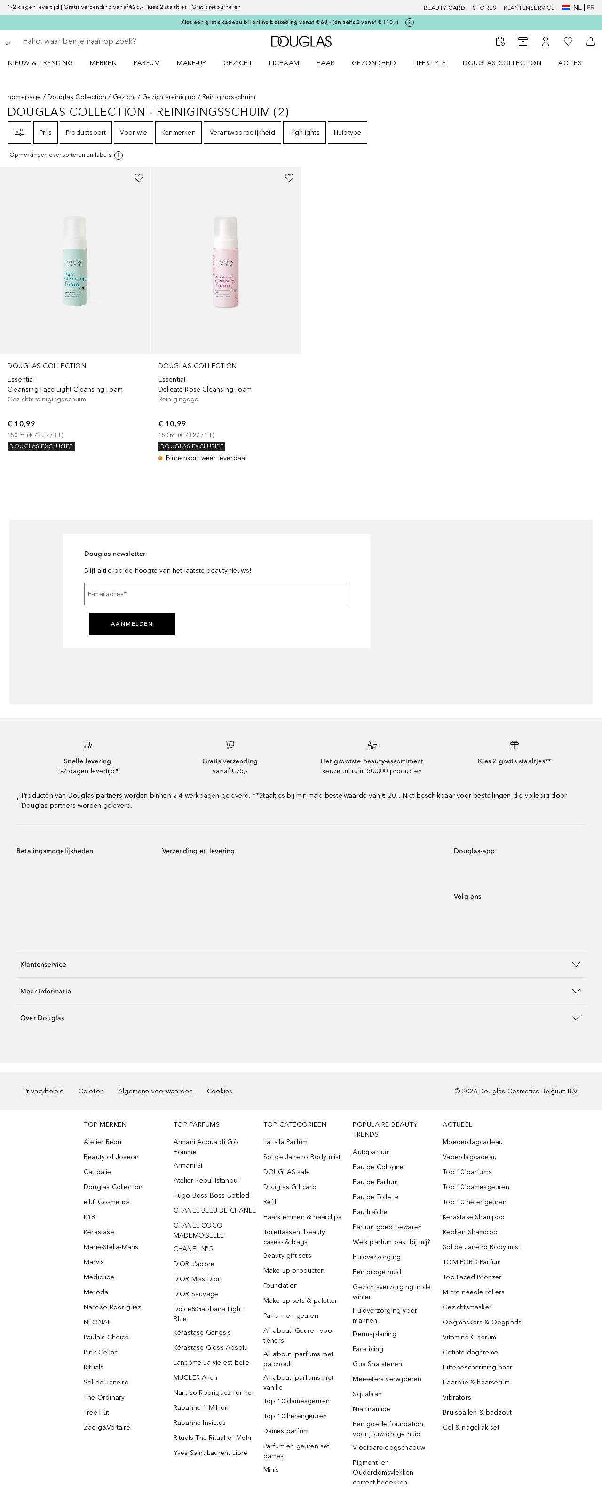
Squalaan (367, 1394)
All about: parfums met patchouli (298, 1359)
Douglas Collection (77, 97)
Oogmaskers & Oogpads (482, 1322)
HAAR (326, 63)
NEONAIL (98, 1322)
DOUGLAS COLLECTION (502, 63)
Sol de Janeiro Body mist (302, 1157)
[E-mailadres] (216, 594)
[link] (75, 309)
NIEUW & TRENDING (40, 63)
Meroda (96, 1292)
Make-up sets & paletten (301, 1301)
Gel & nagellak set (471, 1427)
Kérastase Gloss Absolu (211, 1348)
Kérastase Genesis (202, 1333)
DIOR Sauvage (196, 1294)
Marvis (94, 1262)
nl (572, 7)
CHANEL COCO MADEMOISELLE (199, 1230)
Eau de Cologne (378, 1167)
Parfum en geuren (290, 1316)
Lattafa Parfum (285, 1142)
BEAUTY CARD (445, 8)
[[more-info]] (66, 155)
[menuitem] (46, 63)
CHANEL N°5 (193, 1249)
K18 (89, 1217)
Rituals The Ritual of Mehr (213, 1438)
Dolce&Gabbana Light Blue (208, 1314)
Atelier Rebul (103, 1142)
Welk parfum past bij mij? (391, 1242)
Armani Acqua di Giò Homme (206, 1147)
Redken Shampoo (470, 1232)
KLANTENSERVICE (529, 8)
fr (590, 7)
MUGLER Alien (195, 1378)
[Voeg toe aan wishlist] (138, 178)
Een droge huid (377, 1272)
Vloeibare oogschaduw (389, 1448)
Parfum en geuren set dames (296, 1451)
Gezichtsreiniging (169, 97)
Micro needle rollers (474, 1292)
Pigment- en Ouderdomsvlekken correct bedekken (383, 1472)
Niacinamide (371, 1409)
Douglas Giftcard (290, 1187)
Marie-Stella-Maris (111, 1247)
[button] (301, 964)
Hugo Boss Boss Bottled (211, 1196)
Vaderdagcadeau (470, 1157)
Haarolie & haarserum (476, 1382)
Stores (484, 8)
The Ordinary (104, 1397)
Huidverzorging (377, 1257)
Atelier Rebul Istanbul (206, 1180)
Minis (271, 1470)
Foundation (280, 1286)
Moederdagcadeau (473, 1142)
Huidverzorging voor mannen (385, 1315)
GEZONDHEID (374, 63)
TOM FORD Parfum (472, 1262)
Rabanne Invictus (200, 1423)
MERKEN (103, 63)
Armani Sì (188, 1165)
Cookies (219, 1091)
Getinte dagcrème (470, 1352)
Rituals (93, 1367)
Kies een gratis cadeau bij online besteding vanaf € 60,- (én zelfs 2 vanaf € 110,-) (290, 22)
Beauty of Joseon (111, 1157)
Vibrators (457, 1397)
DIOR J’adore (194, 1264)
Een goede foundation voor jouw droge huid (388, 1429)
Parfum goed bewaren (387, 1227)
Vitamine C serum (469, 1337)
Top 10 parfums (467, 1172)
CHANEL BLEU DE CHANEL (215, 1211)
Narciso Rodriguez (112, 1307)
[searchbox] (91, 41)
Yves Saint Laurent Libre (211, 1453)
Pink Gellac (101, 1352)
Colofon (91, 1091)
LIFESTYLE (429, 63)
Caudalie (97, 1172)
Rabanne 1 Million (201, 1408)
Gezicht (124, 97)
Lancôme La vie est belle (212, 1363)
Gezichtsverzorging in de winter (392, 1292)
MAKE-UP (191, 63)
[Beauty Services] (500, 41)
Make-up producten (294, 1271)
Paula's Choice (106, 1337)
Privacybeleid (44, 1091)
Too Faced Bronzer (472, 1277)
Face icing (368, 1349)
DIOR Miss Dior (197, 1279)
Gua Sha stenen (377, 1364)
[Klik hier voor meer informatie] (409, 22)
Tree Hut (97, 1412)
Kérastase (99, 1232)
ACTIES (570, 63)
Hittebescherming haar (477, 1367)
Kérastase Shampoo (474, 1217)
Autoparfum (371, 1152)
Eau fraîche (370, 1212)
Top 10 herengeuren (295, 1416)
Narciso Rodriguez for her (214, 1393)
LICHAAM (284, 63)
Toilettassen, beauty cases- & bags (294, 1237)
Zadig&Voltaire (107, 1427)
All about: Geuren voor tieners (298, 1336)
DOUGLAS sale (286, 1172)
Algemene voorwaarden (155, 1091)
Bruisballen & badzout (477, 1412)
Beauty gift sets (287, 1256)
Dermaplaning (374, 1334)
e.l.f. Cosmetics (107, 1202)
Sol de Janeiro (106, 1382)
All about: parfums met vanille (298, 1383)
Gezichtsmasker (467, 1307)
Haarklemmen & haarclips (302, 1217)
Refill (270, 1202)
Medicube (99, 1277)
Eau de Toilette (376, 1197)
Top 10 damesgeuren (296, 1401)
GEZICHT (238, 63)
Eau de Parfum (375, 1182)
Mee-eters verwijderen (387, 1379)
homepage (24, 97)
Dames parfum (286, 1431)
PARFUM (147, 63)
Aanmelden (132, 624)
